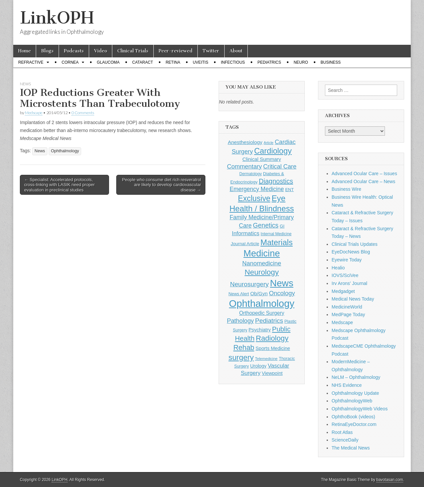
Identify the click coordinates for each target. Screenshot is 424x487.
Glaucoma (108, 62)
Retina (173, 62)
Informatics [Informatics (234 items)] (245, 233)
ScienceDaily (345, 440)
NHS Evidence (347, 385)
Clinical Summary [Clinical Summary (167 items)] (261, 159)
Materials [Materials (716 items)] (276, 242)
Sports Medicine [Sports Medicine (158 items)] (272, 348)
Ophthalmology (65, 151)
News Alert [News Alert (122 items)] (239, 293)
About (236, 51)
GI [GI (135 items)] (282, 226)
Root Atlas (342, 432)
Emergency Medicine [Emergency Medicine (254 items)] (257, 189)
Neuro (300, 62)
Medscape (33, 112)
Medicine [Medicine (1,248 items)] (261, 253)
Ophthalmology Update (355, 393)
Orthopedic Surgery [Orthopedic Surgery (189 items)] (261, 313)
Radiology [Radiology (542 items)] (272, 338)
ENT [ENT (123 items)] (289, 189)
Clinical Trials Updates (355, 244)
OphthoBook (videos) (353, 416)
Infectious (233, 62)
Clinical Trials (132, 51)
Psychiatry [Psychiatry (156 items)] (259, 329)
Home (24, 51)
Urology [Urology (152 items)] (258, 366)
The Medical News (351, 448)
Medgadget (343, 291)
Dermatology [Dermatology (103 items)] (250, 174)
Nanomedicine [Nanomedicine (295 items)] (261, 263)
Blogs (47, 51)
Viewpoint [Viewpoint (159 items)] (272, 373)
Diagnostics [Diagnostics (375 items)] (276, 181)
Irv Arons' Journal (349, 283)
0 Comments (83, 112)
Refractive (30, 62)
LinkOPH (57, 18)
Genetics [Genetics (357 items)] (265, 225)
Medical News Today (353, 299)
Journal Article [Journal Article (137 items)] (245, 243)
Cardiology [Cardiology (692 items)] (273, 151)
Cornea (70, 62)
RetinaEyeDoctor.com (354, 424)
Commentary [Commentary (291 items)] (244, 166)
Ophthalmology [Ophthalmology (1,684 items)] (261, 303)
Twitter (211, 51)
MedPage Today (348, 314)
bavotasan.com (389, 479)
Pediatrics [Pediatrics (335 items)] (269, 320)
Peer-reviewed (175, 51)
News (25, 84)
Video (100, 51)
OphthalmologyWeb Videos (360, 408)
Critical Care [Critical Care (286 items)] (279, 166)
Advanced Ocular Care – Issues (364, 173)
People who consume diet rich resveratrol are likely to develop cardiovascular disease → (161, 184)
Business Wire (346, 189)
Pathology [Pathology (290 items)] (240, 320)
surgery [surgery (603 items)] (241, 357)
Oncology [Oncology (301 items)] (282, 293)
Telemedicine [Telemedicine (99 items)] (266, 358)
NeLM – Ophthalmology (356, 377)
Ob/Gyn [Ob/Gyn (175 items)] (259, 293)
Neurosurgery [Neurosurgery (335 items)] (249, 284)
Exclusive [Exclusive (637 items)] (254, 198)
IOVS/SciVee (345, 275)
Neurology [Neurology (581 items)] (262, 272)
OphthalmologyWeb (352, 400)
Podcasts (74, 51)
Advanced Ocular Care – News (363, 181)
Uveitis (200, 62)
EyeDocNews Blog (351, 251)
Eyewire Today (347, 259)
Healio (338, 267)
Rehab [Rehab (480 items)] (243, 348)
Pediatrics (269, 62)
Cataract (142, 62)
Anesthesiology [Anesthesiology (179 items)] (245, 142)
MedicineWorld (347, 307)
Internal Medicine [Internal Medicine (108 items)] (276, 234)
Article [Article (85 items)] (269, 143)
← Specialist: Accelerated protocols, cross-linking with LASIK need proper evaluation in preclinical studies (59, 184)
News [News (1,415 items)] (281, 283)
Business (331, 62)
